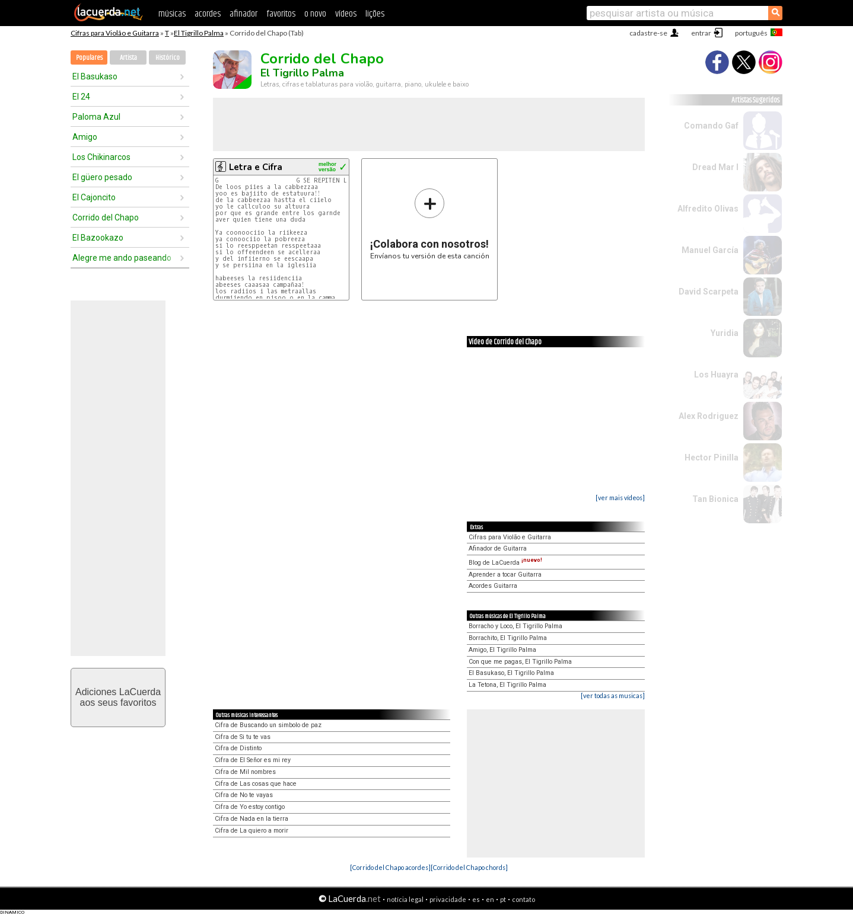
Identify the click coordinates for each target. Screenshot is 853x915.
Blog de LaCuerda (505, 563)
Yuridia (725, 333)
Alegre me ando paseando (121, 258)
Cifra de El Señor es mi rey (253, 760)
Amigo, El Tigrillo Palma (502, 650)
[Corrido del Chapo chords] (469, 867)
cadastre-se (648, 32)
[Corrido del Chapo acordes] (390, 867)
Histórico (167, 57)
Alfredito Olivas (708, 208)
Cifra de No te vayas (244, 795)
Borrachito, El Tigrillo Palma (508, 638)
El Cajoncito (94, 197)
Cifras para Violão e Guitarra (115, 32)
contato (523, 899)
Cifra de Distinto (238, 748)
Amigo (84, 137)
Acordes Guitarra (493, 586)
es (476, 899)
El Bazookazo (97, 237)
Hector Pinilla (712, 457)
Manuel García (710, 250)
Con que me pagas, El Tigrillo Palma (520, 662)
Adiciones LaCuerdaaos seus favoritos (118, 697)
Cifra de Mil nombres (245, 772)
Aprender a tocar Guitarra (505, 574)
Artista (128, 57)
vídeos (346, 14)
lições (374, 14)
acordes (208, 14)
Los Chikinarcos (101, 157)
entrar (701, 32)
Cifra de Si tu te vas (242, 737)
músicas (172, 14)
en (490, 899)
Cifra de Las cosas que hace (256, 784)
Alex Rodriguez (709, 416)
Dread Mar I (715, 167)
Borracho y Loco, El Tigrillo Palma (515, 626)
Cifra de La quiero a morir (251, 830)
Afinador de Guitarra (498, 548)
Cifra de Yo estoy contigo (250, 807)
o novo (315, 14)
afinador (243, 14)
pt (503, 899)
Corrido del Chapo (105, 217)
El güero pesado (102, 177)
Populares (89, 57)
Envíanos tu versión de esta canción (429, 224)
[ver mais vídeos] (620, 497)
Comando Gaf (711, 125)
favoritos (280, 14)
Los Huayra (716, 374)
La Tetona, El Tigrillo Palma (507, 685)
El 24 (81, 96)
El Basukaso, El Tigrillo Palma (511, 673)
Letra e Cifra (255, 167)
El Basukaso (94, 76)
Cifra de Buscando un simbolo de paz (268, 725)
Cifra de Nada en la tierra (251, 819)
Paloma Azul (96, 116)
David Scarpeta (709, 291)
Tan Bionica (715, 499)
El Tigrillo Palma (199, 32)
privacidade (447, 899)
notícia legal (405, 899)
